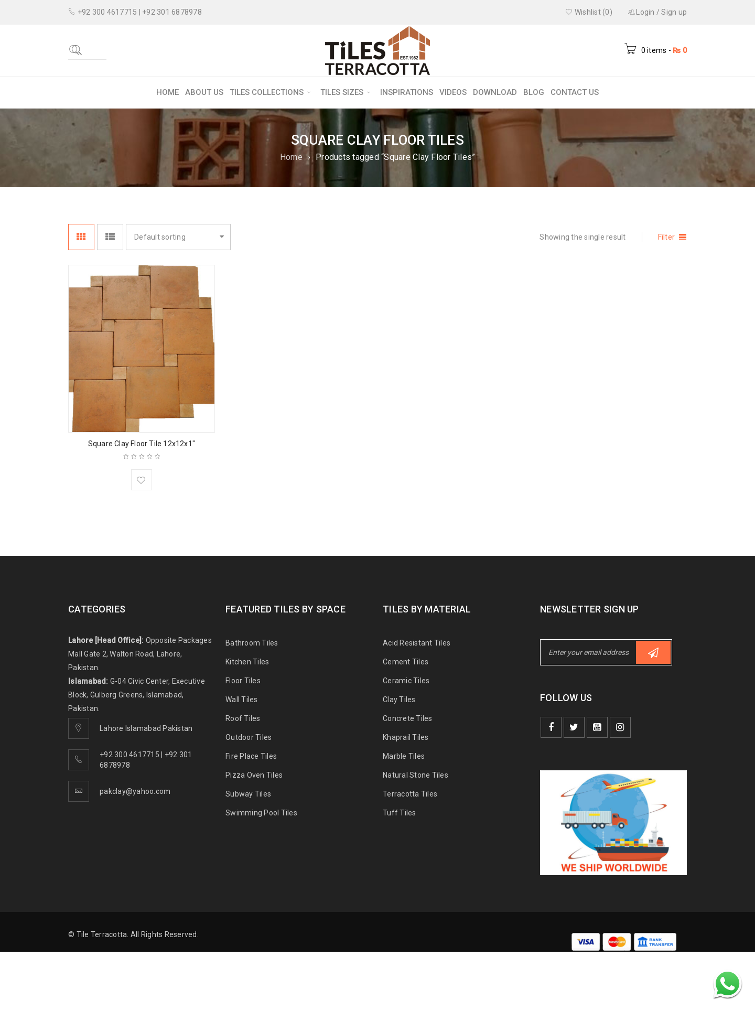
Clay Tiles (399, 699)
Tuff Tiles (399, 813)
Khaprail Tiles (406, 737)
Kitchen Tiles (247, 662)
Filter (666, 237)
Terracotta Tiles (410, 794)
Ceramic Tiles (406, 680)
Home (291, 157)
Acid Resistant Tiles (416, 643)
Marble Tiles (404, 756)
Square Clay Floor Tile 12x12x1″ (141, 443)
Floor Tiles (243, 680)
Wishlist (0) (588, 12)
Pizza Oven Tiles (254, 775)
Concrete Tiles (408, 718)
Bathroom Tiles (251, 643)
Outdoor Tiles (248, 737)
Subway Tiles (248, 794)
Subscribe (653, 652)
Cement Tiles (405, 662)
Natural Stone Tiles (415, 775)
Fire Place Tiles (251, 756)
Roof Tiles (243, 718)
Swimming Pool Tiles (261, 813)
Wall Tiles (241, 699)
